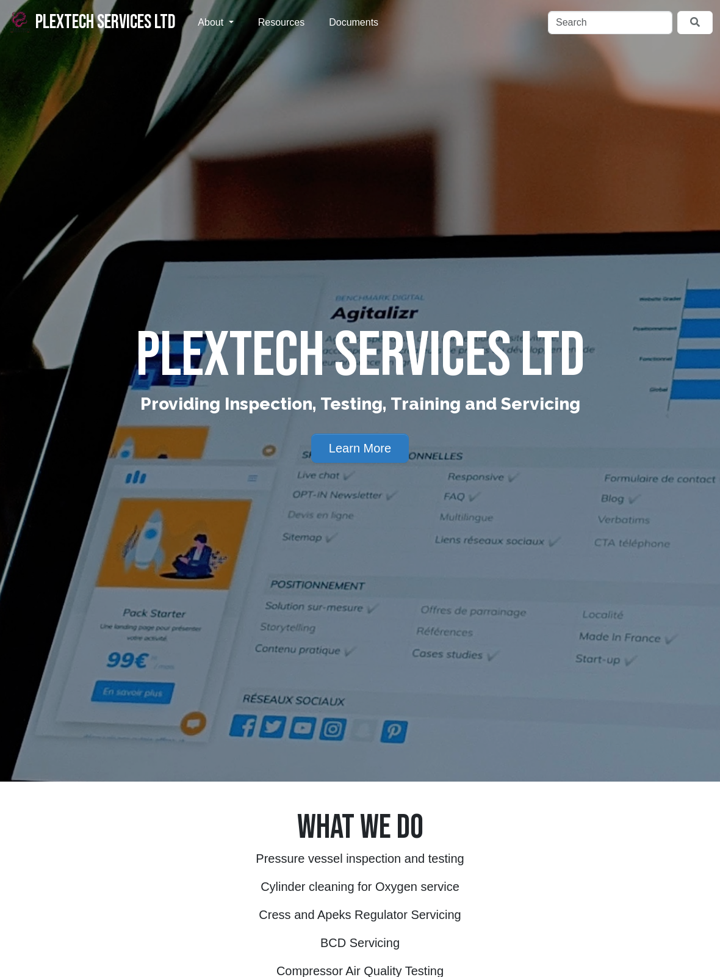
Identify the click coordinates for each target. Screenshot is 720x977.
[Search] (610, 22)
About (212, 22)
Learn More (360, 448)
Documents (353, 22)
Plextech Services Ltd (91, 22)
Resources (281, 22)
